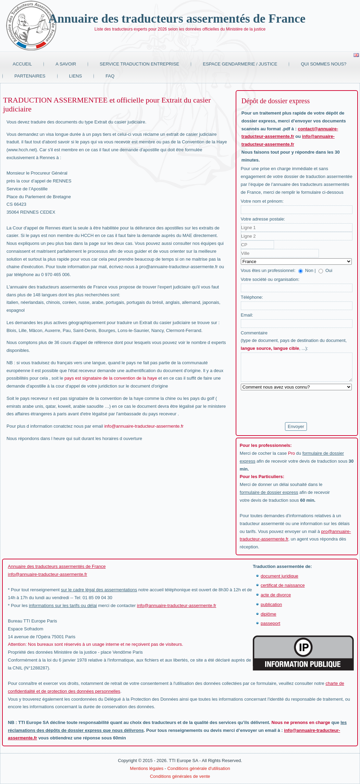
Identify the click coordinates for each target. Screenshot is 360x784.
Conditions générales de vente (180, 776)
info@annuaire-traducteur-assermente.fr (143, 426)
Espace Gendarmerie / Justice (240, 64)
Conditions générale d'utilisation (198, 768)
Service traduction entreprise (139, 64)
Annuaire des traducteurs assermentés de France (176, 18)
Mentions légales (146, 768)
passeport (270, 623)
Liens (75, 76)
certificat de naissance (283, 585)
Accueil (22, 64)
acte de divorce (276, 594)
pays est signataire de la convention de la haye (110, 378)
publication (271, 604)
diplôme (268, 614)
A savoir (65, 64)
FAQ (109, 76)
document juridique (279, 576)
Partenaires (30, 76)
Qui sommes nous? (323, 64)
